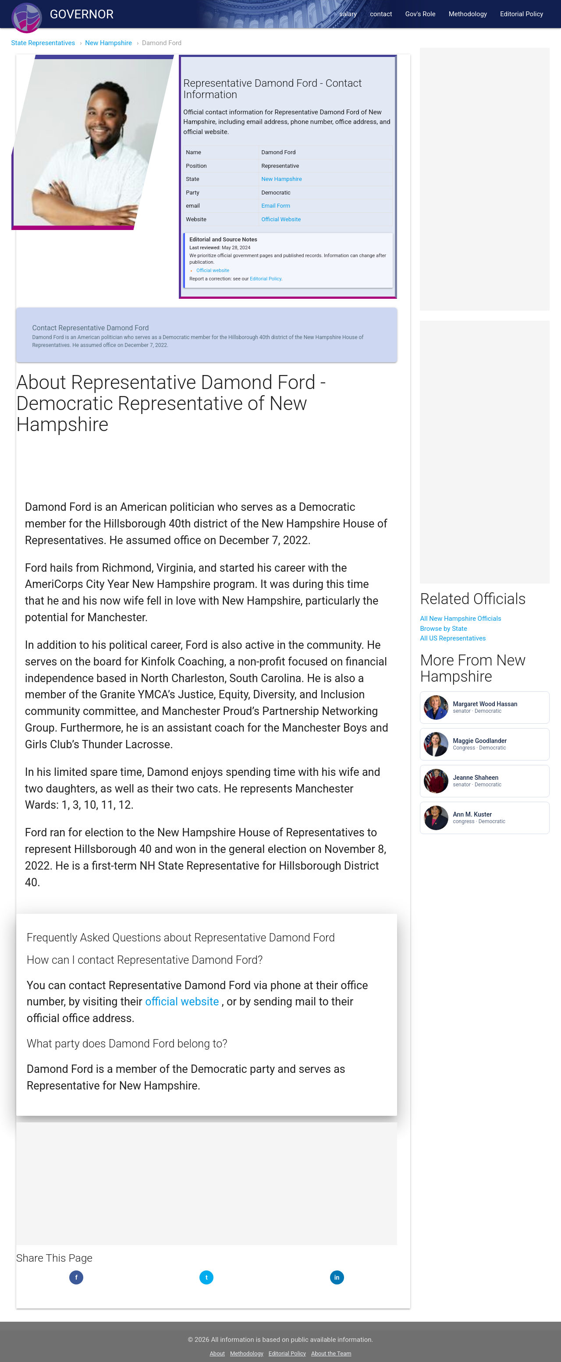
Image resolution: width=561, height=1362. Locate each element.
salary (348, 14)
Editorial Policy (521, 14)
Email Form (275, 205)
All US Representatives (453, 638)
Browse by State (443, 629)
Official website (212, 270)
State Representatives (43, 43)
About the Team (331, 1353)
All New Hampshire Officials (460, 619)
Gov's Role (420, 14)
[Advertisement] (206, 1183)
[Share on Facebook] (76, 1277)
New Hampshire (108, 43)
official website (183, 1001)
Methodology (468, 14)
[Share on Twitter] (206, 1277)
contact (381, 14)
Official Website (281, 219)
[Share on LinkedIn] (337, 1277)
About (217, 1353)
